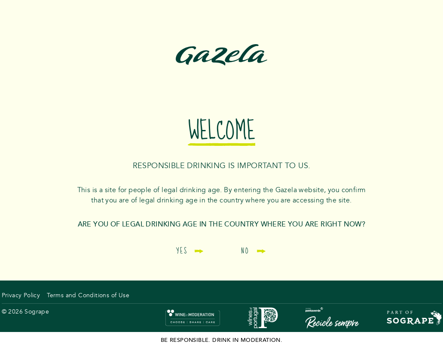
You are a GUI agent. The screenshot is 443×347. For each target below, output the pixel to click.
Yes (190, 250)
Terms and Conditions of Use (88, 295)
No (253, 250)
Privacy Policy (21, 295)
